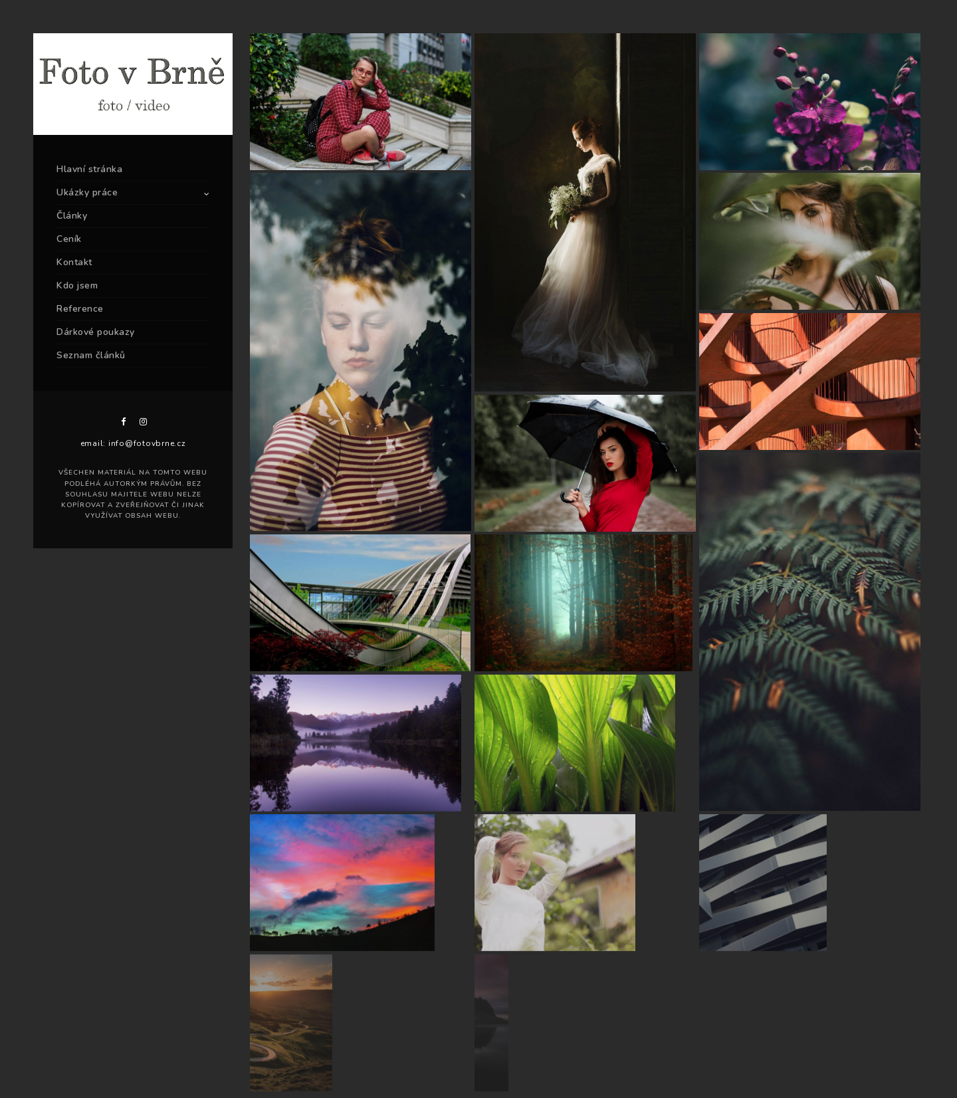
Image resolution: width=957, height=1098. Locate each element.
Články (71, 215)
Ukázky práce (87, 192)
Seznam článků (91, 355)
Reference (80, 308)
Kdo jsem (77, 285)
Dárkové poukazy (95, 332)
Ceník (69, 239)
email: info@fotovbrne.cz (133, 443)
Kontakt (74, 262)
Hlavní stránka (89, 169)
